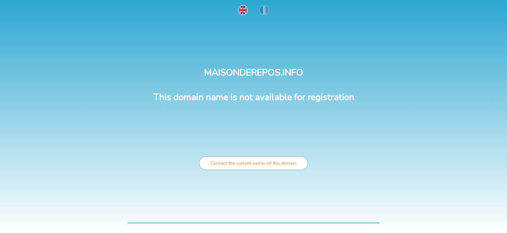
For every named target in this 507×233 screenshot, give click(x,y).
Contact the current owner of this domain (253, 163)
